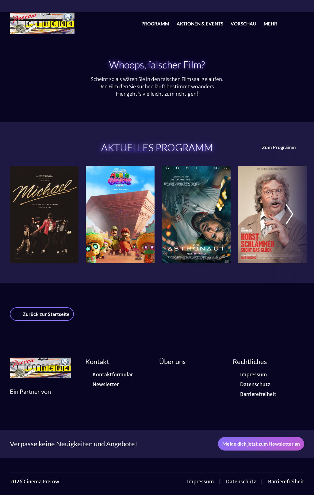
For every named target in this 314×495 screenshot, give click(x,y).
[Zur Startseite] (53, 23)
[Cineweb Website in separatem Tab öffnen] (30, 398)
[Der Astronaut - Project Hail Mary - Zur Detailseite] (196, 214)
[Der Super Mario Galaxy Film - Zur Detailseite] (120, 214)
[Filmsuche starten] (298, 23)
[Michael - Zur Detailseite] (44, 214)
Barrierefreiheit (286, 481)
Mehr (274, 24)
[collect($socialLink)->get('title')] (11, 6)
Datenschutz (241, 481)
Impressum (200, 481)
